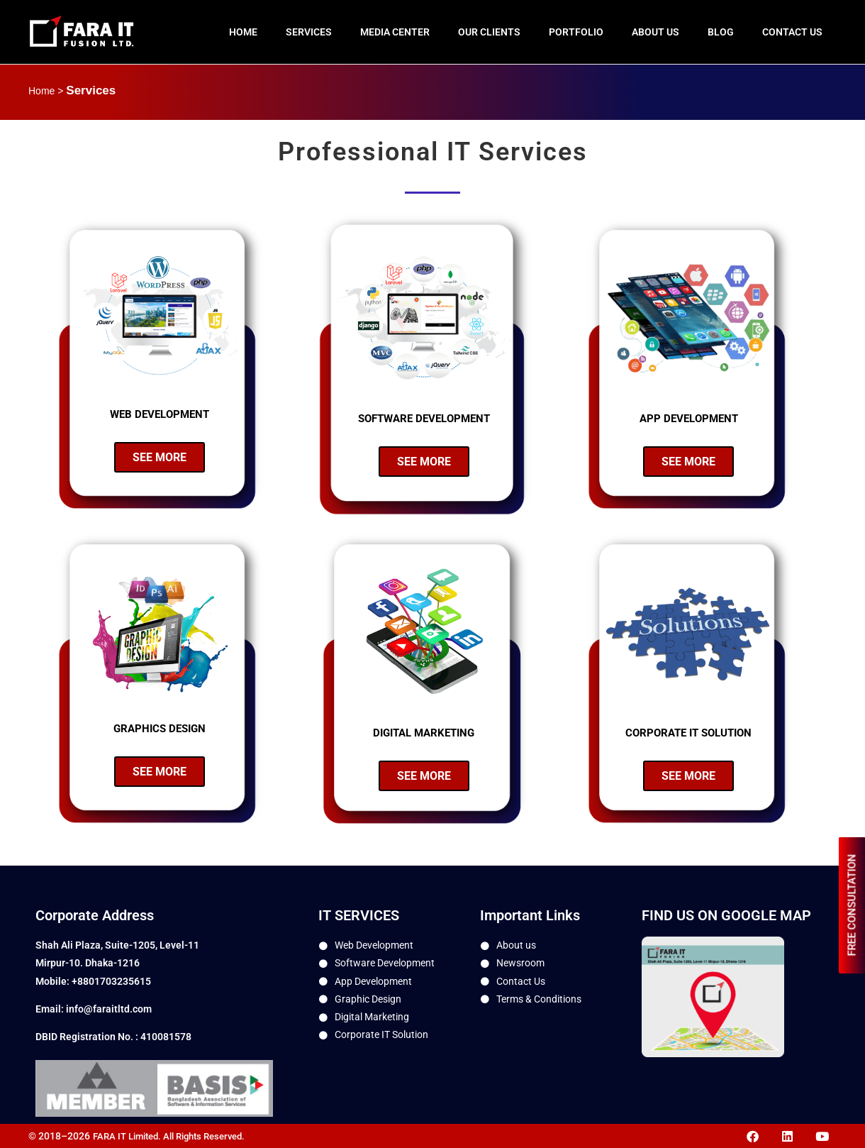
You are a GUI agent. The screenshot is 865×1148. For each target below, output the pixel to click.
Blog (721, 32)
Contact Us (792, 32)
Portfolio (576, 32)
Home (243, 32)
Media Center (395, 32)
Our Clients (489, 32)
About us (655, 32)
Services (309, 32)
